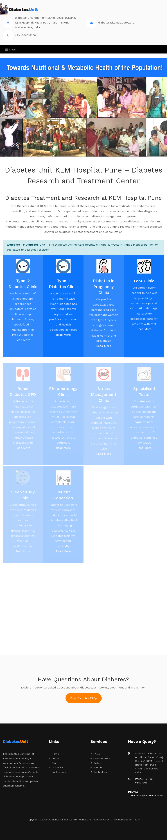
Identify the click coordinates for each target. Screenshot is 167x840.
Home (54, 753)
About (54, 758)
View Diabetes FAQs (83, 698)
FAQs (95, 753)
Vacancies (56, 767)
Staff (53, 763)
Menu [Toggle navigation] (12, 49)
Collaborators (100, 758)
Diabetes (20, 9)
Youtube (97, 767)
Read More (22, 343)
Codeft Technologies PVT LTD (121, 819)
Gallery (96, 763)
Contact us (99, 772)
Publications (57, 772)
